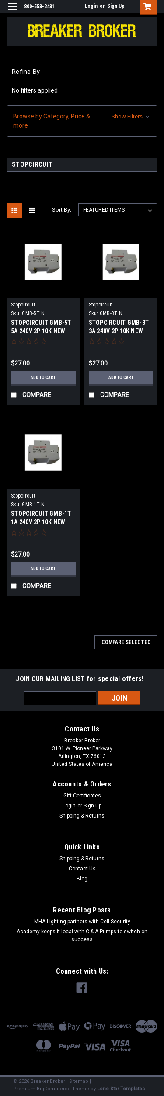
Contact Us (82, 869)
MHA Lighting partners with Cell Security (82, 922)
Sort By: (61, 209)
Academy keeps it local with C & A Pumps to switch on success (82, 936)
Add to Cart (43, 377)
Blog (82, 879)
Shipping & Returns (82, 816)
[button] (82, 121)
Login (91, 6)
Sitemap (78, 1081)
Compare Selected (125, 642)
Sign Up (116, 6)
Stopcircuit (23, 305)
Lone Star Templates (121, 1089)
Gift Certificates (82, 796)
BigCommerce (54, 1089)
